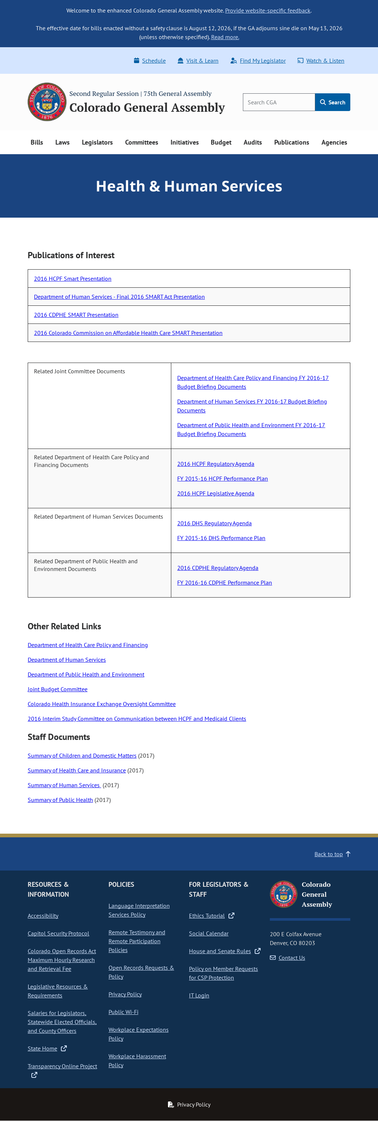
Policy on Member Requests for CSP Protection (223, 973)
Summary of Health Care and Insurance (77, 770)
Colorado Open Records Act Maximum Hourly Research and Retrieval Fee (62, 959)
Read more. (225, 37)
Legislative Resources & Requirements (58, 991)
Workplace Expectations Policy (139, 1034)
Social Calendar (208, 933)
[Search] (279, 102)
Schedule (150, 60)
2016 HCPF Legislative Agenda (215, 493)
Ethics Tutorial (211, 915)
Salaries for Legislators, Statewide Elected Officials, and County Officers (62, 1021)
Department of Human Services (67, 659)
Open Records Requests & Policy (141, 972)
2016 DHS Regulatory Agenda (214, 523)
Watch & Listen (321, 60)
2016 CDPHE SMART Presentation (76, 314)
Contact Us (287, 957)
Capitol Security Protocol (58, 933)
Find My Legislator (258, 60)
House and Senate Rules (225, 951)
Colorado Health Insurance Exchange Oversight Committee (102, 703)
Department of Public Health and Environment (86, 674)
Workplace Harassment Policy (137, 1060)
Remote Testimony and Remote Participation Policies (137, 941)
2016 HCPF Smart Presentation (72, 278)
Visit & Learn (198, 60)
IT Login (199, 995)
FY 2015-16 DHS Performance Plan (221, 538)
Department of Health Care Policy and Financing (88, 644)
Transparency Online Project (62, 1070)
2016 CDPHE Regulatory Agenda (217, 567)
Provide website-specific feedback (267, 10)
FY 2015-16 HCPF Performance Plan (222, 478)
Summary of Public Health (60, 799)
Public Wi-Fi (123, 1012)
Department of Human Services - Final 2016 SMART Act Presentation (119, 296)
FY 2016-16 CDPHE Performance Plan (224, 582)
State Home (47, 1048)
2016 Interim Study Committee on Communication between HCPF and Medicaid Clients (137, 718)
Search (333, 102)
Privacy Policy (125, 994)
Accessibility (43, 915)
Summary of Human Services (64, 785)
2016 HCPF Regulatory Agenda (215, 463)
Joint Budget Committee (57, 689)
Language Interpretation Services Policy (139, 910)
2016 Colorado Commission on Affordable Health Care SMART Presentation (128, 332)
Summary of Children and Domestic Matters (82, 755)
